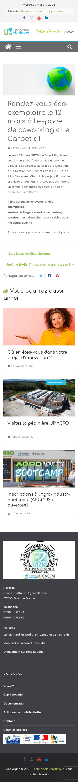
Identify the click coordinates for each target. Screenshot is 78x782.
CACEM (8, 686)
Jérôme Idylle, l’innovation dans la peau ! (40, 265)
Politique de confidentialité (22, 712)
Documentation (14, 703)
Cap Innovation (13, 694)
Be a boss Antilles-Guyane (26, 254)
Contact (9, 721)
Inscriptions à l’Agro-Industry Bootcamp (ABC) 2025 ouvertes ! (38, 500)
